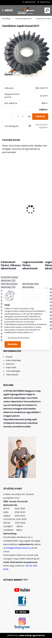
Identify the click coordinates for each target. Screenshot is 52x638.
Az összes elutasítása (18, 338)
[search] (47, 10)
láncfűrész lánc (30, 283)
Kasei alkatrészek (23, 18)
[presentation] (3, 204)
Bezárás (12, 344)
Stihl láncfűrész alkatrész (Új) (9, 285)
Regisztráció (45, 2)
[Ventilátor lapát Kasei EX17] (26, 54)
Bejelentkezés (30, 2)
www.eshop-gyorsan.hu (32, 635)
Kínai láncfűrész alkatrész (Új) (9, 278)
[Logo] (26, 10)
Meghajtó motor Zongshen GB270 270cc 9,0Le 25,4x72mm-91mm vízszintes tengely (26, 202)
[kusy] (18, 116)
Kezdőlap (6, 18)
